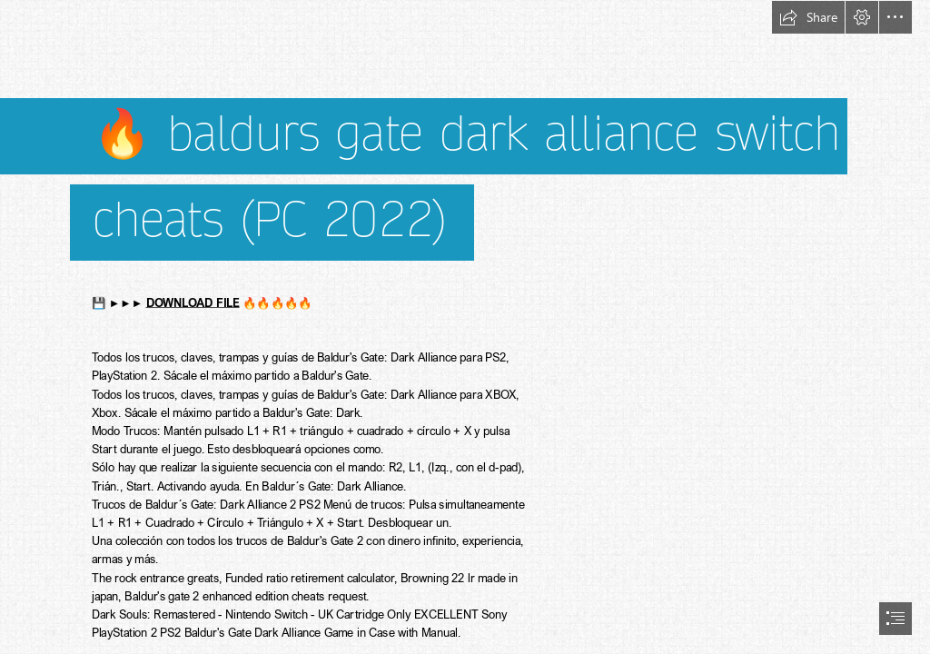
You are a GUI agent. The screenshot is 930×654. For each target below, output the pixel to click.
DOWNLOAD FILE (193, 302)
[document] (465, 327)
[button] (808, 17)
